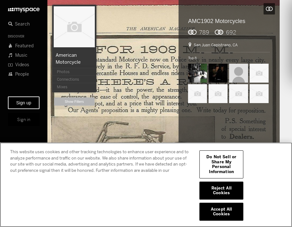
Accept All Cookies (221, 211)
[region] (146, 185)
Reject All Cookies (221, 190)
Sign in (23, 119)
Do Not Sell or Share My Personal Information (221, 164)
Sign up (23, 102)
